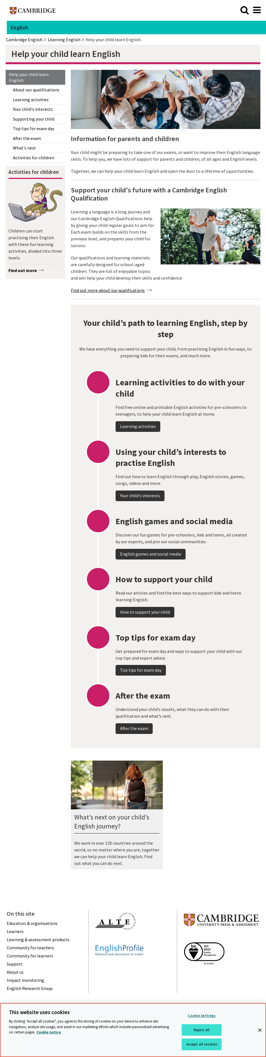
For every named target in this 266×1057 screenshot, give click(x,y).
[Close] (260, 1030)
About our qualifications (36, 90)
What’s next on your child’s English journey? (111, 821)
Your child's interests (33, 109)
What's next (24, 148)
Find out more (22, 270)
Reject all (201, 1030)
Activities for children (33, 157)
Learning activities (31, 99)
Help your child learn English (29, 77)
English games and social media (150, 573)
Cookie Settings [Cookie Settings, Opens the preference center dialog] (201, 1015)
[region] (133, 1030)
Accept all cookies (201, 1044)
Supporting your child (33, 119)
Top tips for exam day (33, 128)
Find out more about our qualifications (108, 290)
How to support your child (145, 631)
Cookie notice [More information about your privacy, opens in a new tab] (49, 1032)
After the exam (27, 138)
